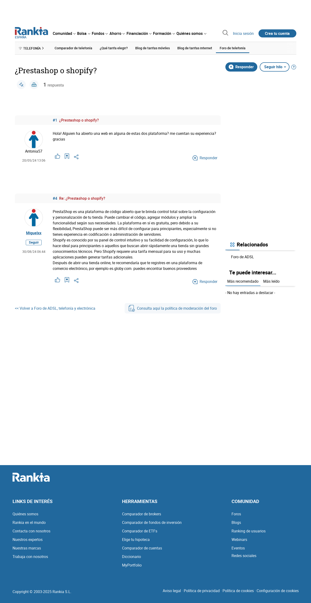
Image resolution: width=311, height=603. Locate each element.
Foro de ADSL (242, 256)
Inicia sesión (243, 33)
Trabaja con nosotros (30, 556)
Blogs (236, 522)
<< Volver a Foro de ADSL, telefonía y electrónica (55, 308)
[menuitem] (64, 33)
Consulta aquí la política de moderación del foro (172, 308)
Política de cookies (238, 590)
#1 (55, 120)
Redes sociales (244, 555)
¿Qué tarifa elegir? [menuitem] (114, 48)
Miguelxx (33, 233)
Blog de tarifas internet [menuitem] (194, 48)
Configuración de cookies (278, 590)
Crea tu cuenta (277, 33)
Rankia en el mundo (29, 522)
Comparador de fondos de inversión (152, 522)
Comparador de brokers (141, 514)
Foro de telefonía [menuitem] (232, 48)
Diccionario (131, 556)
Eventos (238, 548)
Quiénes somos (25, 514)
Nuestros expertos (28, 539)
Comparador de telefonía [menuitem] (73, 48)
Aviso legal (172, 590)
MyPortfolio (132, 565)
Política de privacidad (202, 590)
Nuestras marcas (27, 548)
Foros (236, 514)
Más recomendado (242, 281)
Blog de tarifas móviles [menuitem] (152, 48)
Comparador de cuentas (142, 548)
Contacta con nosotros (31, 531)
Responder (241, 66)
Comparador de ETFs (139, 531)
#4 (55, 198)
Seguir (34, 242)
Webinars (239, 539)
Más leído (271, 281)
